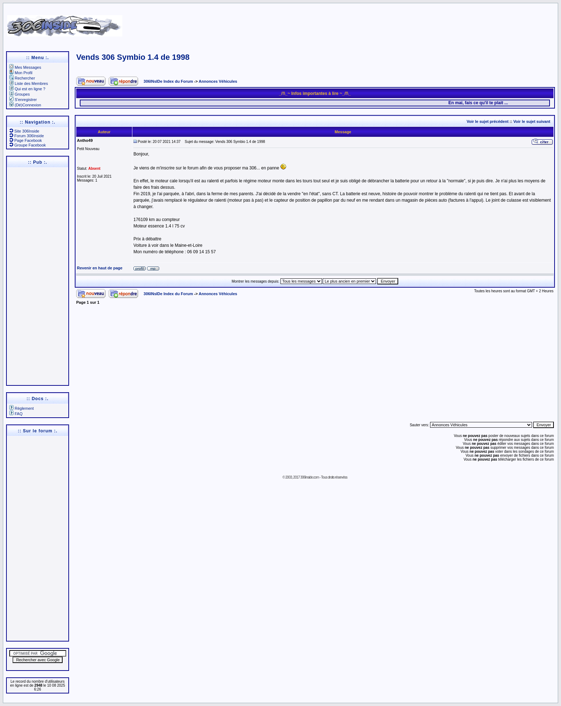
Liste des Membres (28, 83)
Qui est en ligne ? (27, 89)
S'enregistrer (23, 99)
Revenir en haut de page (99, 268)
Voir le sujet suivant (531, 121)
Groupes (19, 94)
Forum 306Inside (26, 136)
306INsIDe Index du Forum (168, 81)
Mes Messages (25, 67)
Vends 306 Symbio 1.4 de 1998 (133, 57)
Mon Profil (21, 73)
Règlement (21, 408)
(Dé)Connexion (25, 105)
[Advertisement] (365, 23)
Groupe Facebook (27, 145)
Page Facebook (25, 140)
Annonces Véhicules (218, 81)
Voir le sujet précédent (487, 121)
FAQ (16, 414)
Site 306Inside (24, 131)
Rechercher (22, 78)
